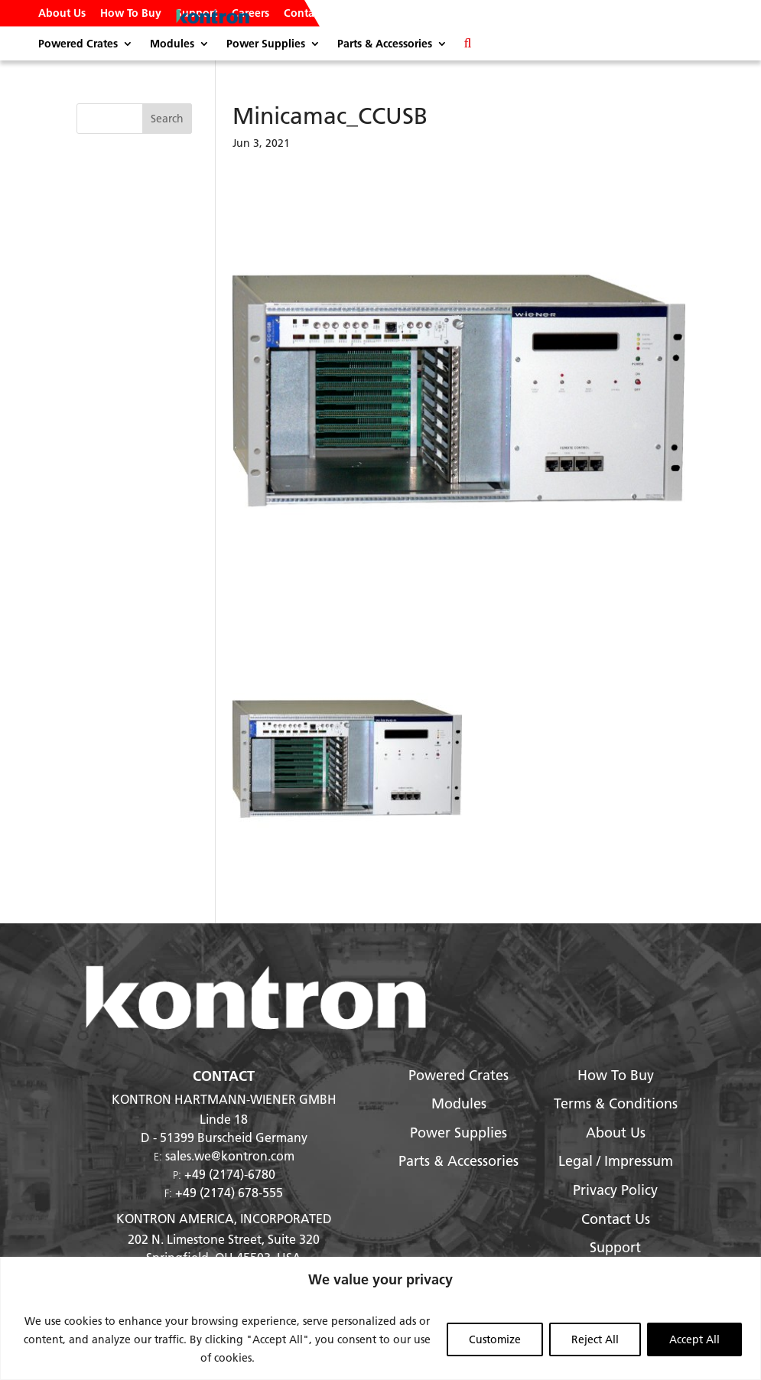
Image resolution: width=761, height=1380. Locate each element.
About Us (62, 14)
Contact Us (311, 14)
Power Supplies (265, 44)
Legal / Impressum (615, 1161)
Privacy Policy (615, 1190)
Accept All (694, 1339)
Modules (172, 44)
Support (196, 14)
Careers (250, 14)
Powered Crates (78, 44)
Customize (495, 1339)
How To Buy (130, 14)
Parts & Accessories (384, 44)
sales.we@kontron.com (229, 1155)
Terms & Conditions (616, 1103)
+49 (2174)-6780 (229, 1174)
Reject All (595, 1339)
